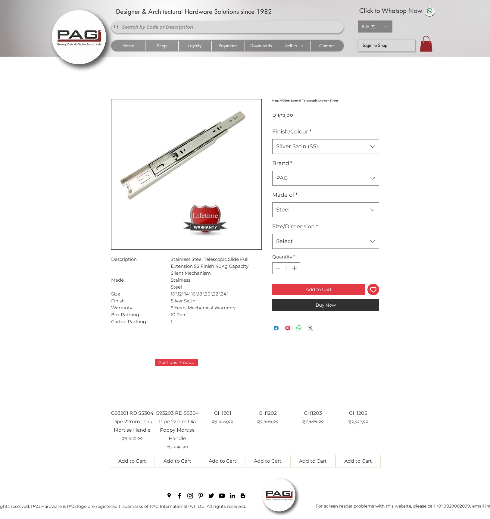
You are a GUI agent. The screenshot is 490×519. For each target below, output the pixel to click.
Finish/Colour (291, 131)
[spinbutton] (286, 268)
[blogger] (243, 495)
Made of (285, 195)
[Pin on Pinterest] (287, 328)
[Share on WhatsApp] (299, 328)
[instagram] (190, 495)
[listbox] (375, 26)
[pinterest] (200, 495)
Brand (282, 163)
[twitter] (211, 495)
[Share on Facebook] (276, 328)
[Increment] (295, 268)
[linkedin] (232, 495)
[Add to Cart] (132, 461)
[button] (375, 26)
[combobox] (325, 146)
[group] (245, 413)
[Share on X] (310, 328)
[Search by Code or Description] (226, 27)
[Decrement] (277, 268)
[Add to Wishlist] (373, 289)
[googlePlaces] (169, 495)
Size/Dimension (295, 226)
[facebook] (179, 495)
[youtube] (222, 495)
